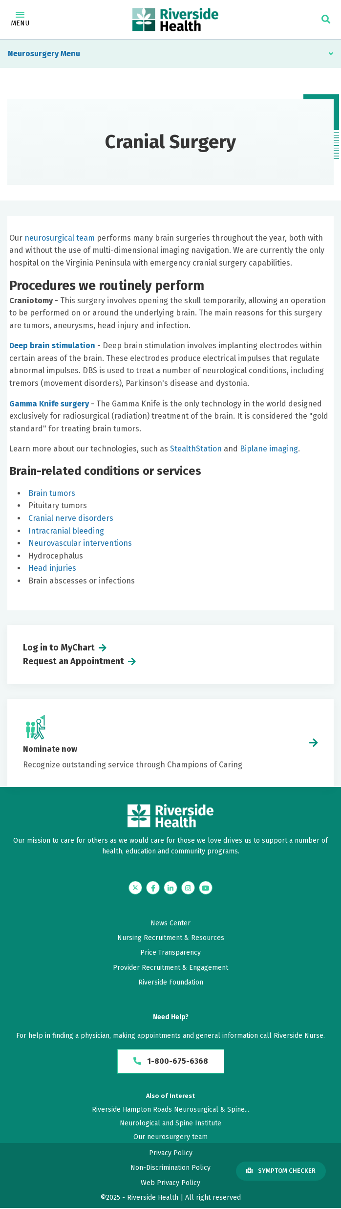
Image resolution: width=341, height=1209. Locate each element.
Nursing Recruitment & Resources (170, 938)
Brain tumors (51, 493)
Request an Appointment (73, 661)
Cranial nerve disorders (70, 518)
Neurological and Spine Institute (170, 1123)
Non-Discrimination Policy (170, 1168)
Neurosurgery (33, 53)
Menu (20, 19)
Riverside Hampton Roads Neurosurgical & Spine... (170, 1110)
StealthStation (196, 448)
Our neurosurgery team (170, 1138)
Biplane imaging (269, 448)
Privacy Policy (170, 1153)
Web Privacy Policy (170, 1183)
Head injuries (52, 568)
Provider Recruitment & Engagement (170, 967)
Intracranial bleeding (66, 531)
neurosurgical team (59, 238)
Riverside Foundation (170, 982)
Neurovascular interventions (80, 543)
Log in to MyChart (59, 647)
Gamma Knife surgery (49, 403)
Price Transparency (170, 952)
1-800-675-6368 (170, 1061)
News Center (170, 923)
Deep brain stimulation (52, 345)
